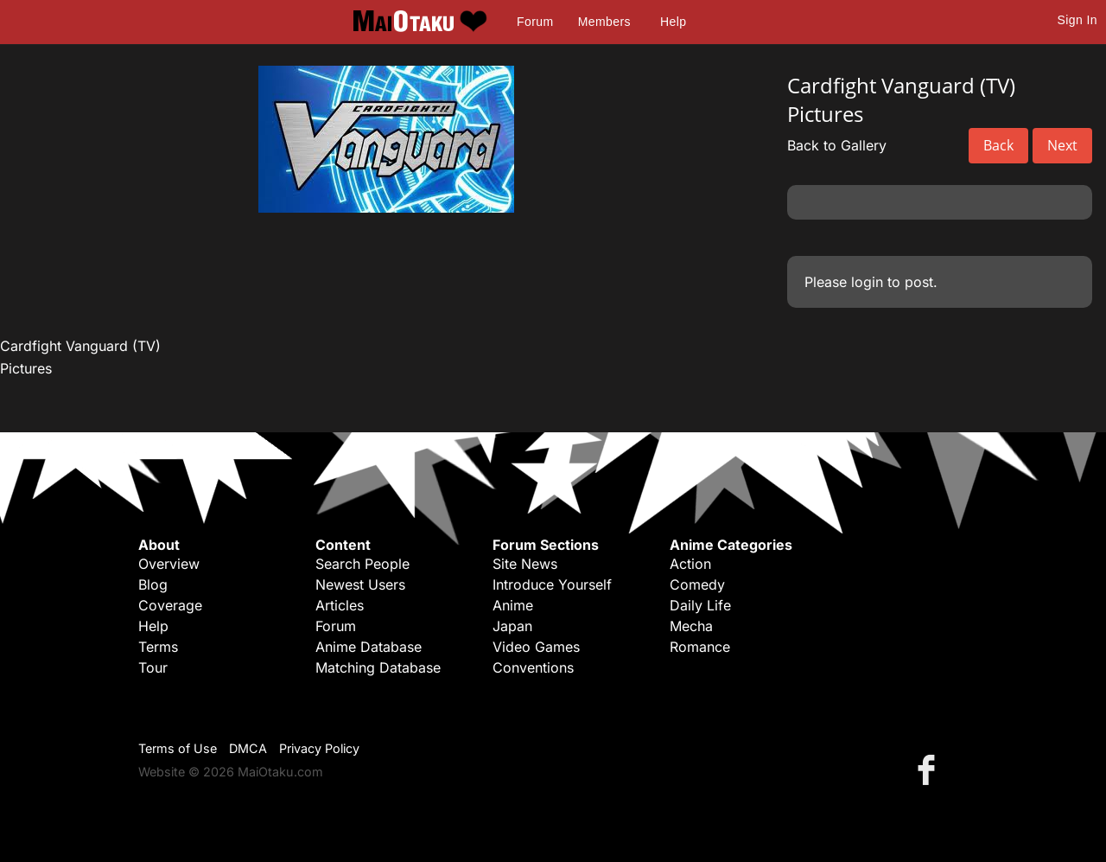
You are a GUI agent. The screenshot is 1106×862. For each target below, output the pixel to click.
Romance (700, 646)
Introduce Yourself (552, 584)
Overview (169, 563)
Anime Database (368, 646)
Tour (153, 667)
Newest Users (360, 584)
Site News (525, 563)
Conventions (533, 667)
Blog (153, 584)
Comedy (697, 584)
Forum (535, 22)
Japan (512, 626)
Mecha (691, 626)
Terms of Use (177, 748)
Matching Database (378, 667)
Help (673, 22)
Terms (158, 646)
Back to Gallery (837, 145)
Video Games (536, 646)
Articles (339, 605)
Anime (513, 605)
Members (604, 22)
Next (1062, 145)
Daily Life (700, 605)
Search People (362, 563)
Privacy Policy (319, 748)
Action (690, 563)
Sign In (1077, 20)
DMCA (248, 748)
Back (998, 145)
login (867, 282)
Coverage (170, 605)
